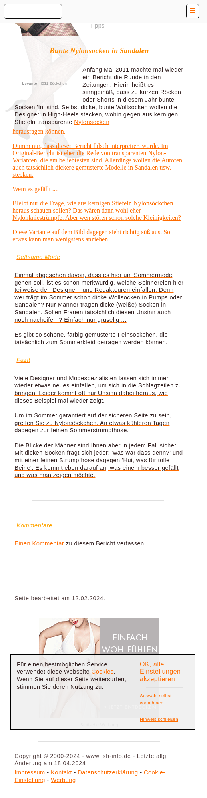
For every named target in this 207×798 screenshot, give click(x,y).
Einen (23, 543)
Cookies (103, 671)
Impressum (29, 772)
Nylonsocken (91, 122)
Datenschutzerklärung (108, 772)
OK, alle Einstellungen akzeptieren (160, 671)
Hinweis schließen (159, 719)
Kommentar (48, 543)
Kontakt (61, 772)
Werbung (63, 780)
